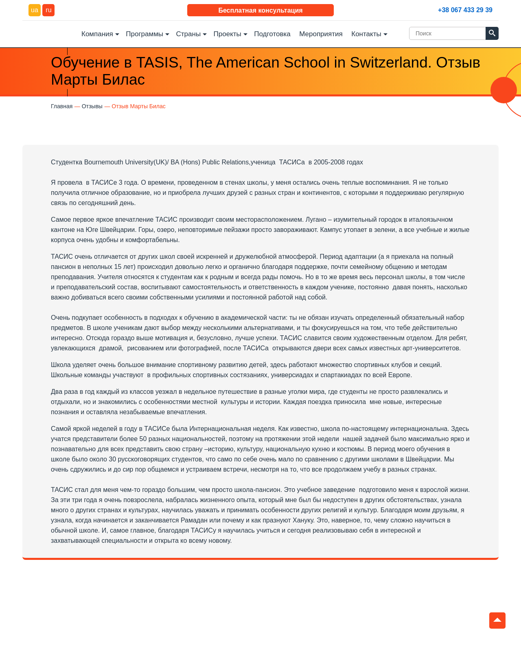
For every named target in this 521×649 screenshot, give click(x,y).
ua (34, 10)
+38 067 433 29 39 (465, 10)
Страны (188, 34)
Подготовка (272, 34)
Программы (144, 34)
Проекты (227, 34)
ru (48, 10)
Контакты (366, 34)
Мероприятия (321, 34)
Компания (97, 34)
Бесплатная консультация (260, 10)
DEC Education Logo (48, 33)
